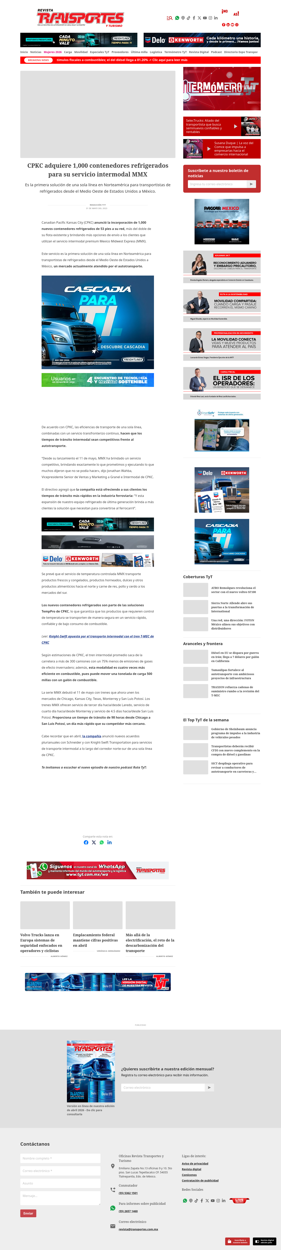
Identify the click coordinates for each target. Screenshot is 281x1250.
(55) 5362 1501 (128, 1193)
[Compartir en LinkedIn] (109, 842)
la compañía (91, 736)
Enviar (28, 1213)
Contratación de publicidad (200, 1180)
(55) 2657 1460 (128, 1211)
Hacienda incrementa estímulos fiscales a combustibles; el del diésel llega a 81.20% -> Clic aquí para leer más (114, 60)
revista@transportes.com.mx (138, 1229)
